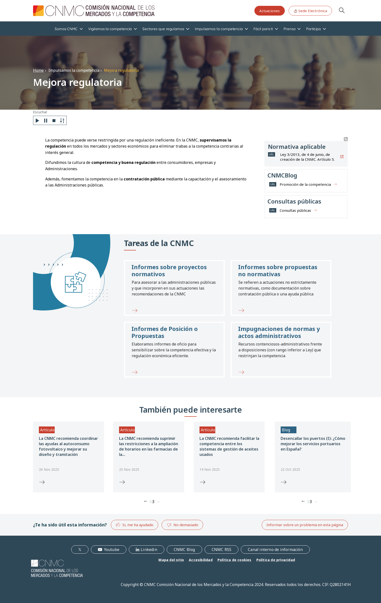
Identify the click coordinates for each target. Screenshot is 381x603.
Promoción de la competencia (305, 184)
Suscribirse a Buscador (346, 139)
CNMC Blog (184, 549)
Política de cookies (234, 560)
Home (38, 70)
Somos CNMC (66, 29)
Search (342, 10)
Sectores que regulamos (163, 29)
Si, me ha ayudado (134, 524)
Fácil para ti (263, 29)
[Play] (37, 120)
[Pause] (46, 120)
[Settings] (62, 120)
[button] (174, 288)
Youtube (111, 549)
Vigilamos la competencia (110, 29)
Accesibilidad (201, 560)
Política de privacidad (275, 560)
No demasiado (182, 525)
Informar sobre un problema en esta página (305, 524)
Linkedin (149, 549)
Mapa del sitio (171, 560)
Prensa (289, 29)
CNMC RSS (222, 549)
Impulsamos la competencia (219, 29)
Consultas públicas (295, 210)
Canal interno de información (275, 549)
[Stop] (54, 120)
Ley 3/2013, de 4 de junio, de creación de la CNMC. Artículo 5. (307, 157)
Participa (313, 29)
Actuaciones (269, 10)
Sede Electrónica (310, 10)
